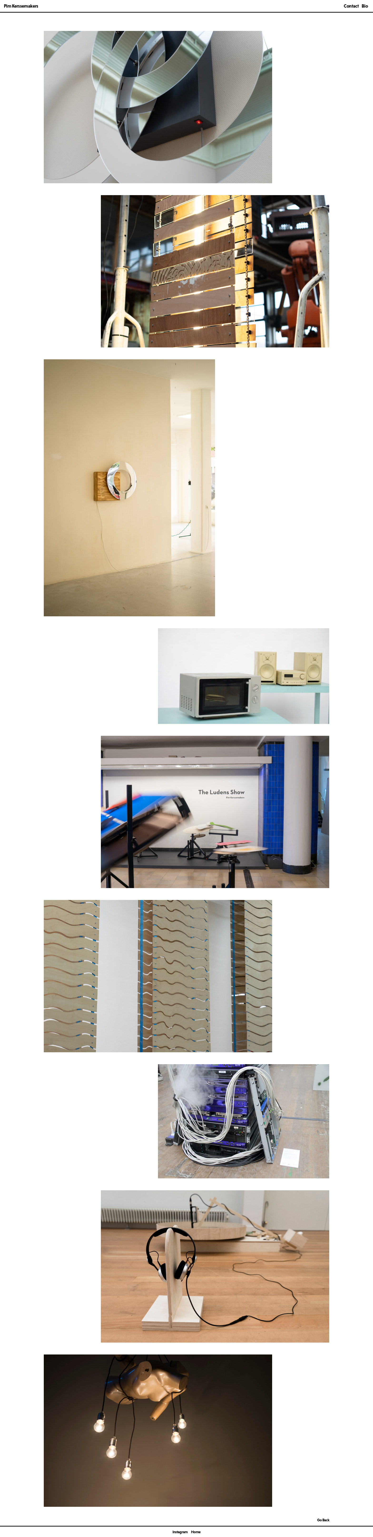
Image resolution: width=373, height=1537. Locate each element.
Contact (351, 6)
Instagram (180, 1532)
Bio (365, 6)
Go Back (323, 1520)
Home (196, 1532)
